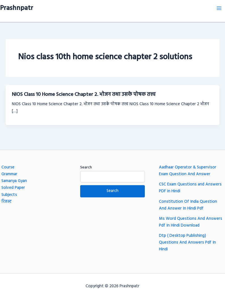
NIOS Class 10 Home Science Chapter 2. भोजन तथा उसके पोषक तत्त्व (84, 94)
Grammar (9, 174)
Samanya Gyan (14, 181)
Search (86, 167)
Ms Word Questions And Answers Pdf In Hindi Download (190, 222)
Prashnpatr (16, 8)
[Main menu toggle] (219, 8)
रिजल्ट (6, 201)
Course (7, 167)
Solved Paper (13, 188)
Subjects (9, 195)
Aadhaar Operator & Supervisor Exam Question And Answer (187, 171)
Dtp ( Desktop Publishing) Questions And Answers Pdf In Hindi (187, 243)
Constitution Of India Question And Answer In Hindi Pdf (188, 205)
